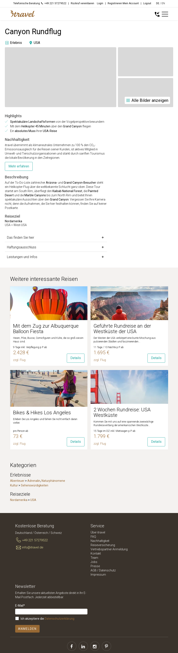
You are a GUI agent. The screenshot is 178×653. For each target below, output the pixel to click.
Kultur (14, 485)
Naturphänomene (53, 480)
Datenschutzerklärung (59, 618)
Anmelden (27, 628)
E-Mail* (20, 605)
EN (163, 3)
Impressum (98, 574)
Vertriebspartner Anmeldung (109, 549)
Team (94, 557)
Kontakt (96, 553)
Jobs (94, 562)
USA (33, 500)
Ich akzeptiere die (47, 618)
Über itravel (98, 532)
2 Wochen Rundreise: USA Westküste (122, 412)
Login (100, 3)
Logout (147, 3)
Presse (95, 566)
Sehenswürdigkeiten (34, 485)
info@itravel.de (29, 547)
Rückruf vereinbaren (82, 3)
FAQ (93, 536)
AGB (93, 570)
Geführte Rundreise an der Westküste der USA (122, 328)
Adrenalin (33, 480)
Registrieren (115, 3)
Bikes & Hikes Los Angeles (42, 413)
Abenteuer (17, 480)
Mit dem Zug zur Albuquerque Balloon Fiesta (46, 328)
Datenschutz (107, 570)
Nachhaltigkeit (100, 541)
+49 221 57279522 (31, 540)
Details (75, 358)
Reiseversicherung (103, 545)
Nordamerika (18, 500)
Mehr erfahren (18, 166)
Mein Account (131, 3)
